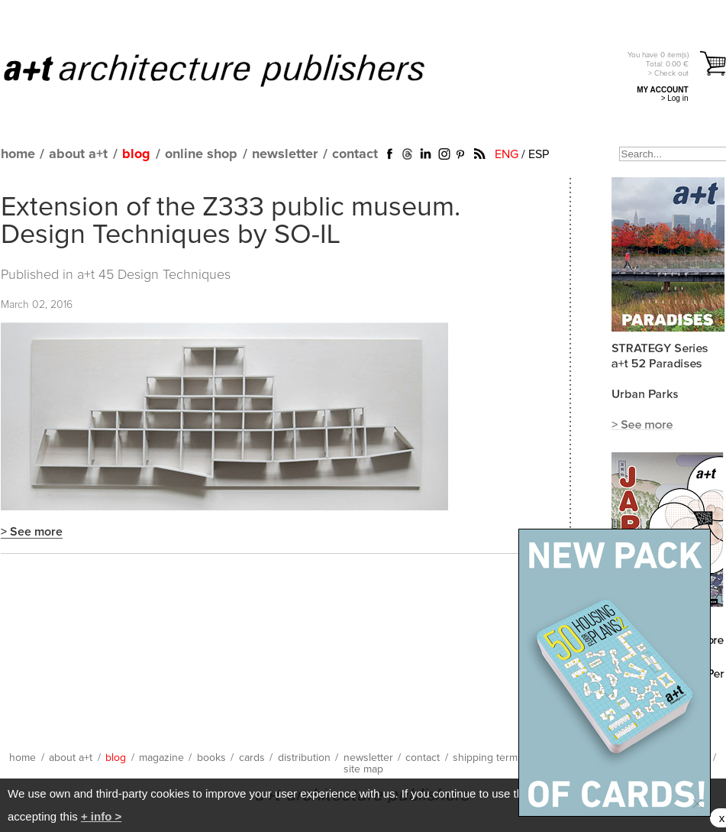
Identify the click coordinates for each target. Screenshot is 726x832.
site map (363, 769)
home (18, 154)
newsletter (285, 154)
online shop (201, 154)
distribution (304, 758)
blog (136, 154)
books (211, 758)
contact (355, 154)
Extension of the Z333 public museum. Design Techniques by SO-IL (230, 221)
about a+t (78, 154)
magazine (161, 758)
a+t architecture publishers (233, 69)
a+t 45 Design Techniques (154, 275)
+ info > (101, 816)
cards (252, 758)
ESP (538, 154)
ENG (506, 154)
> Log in (675, 98)
